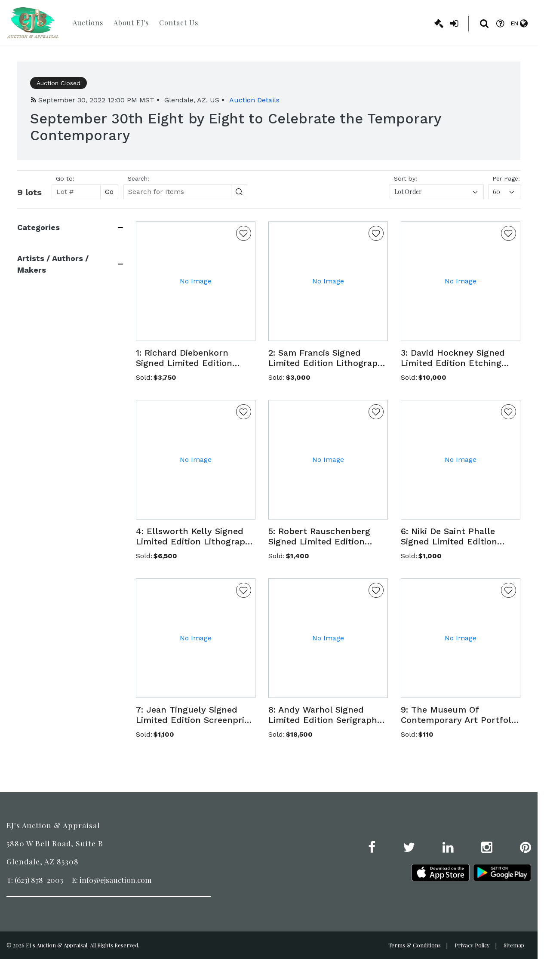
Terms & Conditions (414, 945)
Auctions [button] (88, 22)
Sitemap (514, 945)
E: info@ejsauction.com (112, 880)
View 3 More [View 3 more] (35, 422)
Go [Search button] (109, 191)
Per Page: (506, 178)
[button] (195, 357)
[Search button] (239, 191)
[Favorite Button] (243, 233)
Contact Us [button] (178, 22)
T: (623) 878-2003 (34, 880)
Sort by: (405, 178)
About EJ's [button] (131, 22)
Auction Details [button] (254, 100)
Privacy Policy (472, 945)
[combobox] (437, 191)
